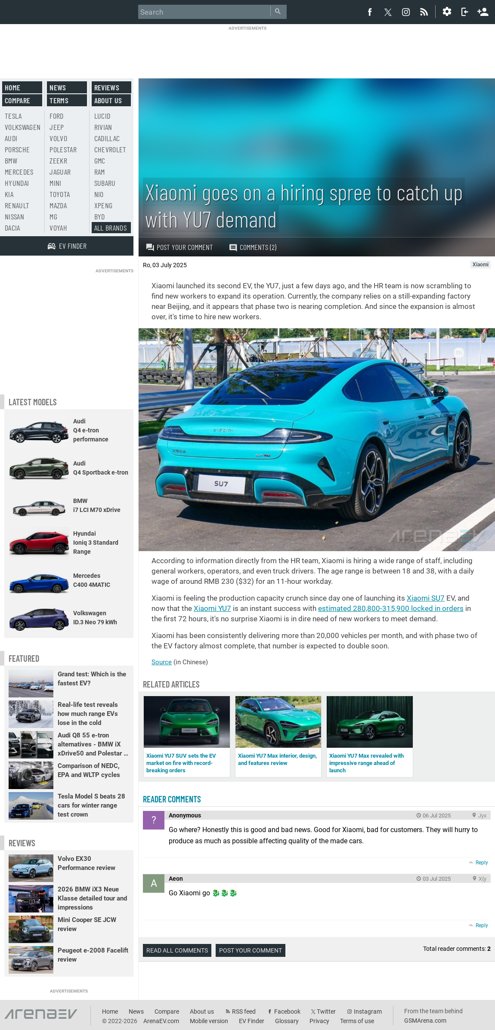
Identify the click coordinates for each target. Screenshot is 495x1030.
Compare (17, 100)
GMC (99, 160)
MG (53, 216)
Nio (99, 194)
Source (162, 662)
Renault (17, 205)
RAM (99, 171)
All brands (110, 227)
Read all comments (177, 950)
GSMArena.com (425, 1020)
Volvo (58, 138)
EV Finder (251, 1021)
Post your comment (179, 247)
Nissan (14, 216)
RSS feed (244, 1011)
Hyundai (17, 183)
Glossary (287, 1021)
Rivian (103, 127)
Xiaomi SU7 (426, 598)
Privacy (319, 1021)
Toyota (60, 194)
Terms (59, 100)
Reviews (106, 87)
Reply (482, 863)
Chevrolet (110, 149)
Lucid (102, 115)
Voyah (58, 227)
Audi (11, 138)
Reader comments (172, 799)
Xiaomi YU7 (212, 608)
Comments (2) (252, 247)
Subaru (105, 183)
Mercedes (19, 171)
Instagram (368, 1011)
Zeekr (58, 160)
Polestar (63, 149)
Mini (55, 183)
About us (108, 100)
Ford (56, 115)
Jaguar (60, 171)
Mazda (58, 205)
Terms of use (357, 1021)
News (58, 87)
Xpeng (103, 205)
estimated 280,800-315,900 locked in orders (391, 608)
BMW (11, 160)
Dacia (12, 227)
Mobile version (209, 1021)
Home (12, 87)
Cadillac (107, 138)
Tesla (13, 115)
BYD (99, 216)
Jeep (57, 127)
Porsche (17, 149)
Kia (9, 194)
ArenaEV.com (161, 1021)
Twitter (326, 1011)
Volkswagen (23, 127)
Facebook (287, 1011)
